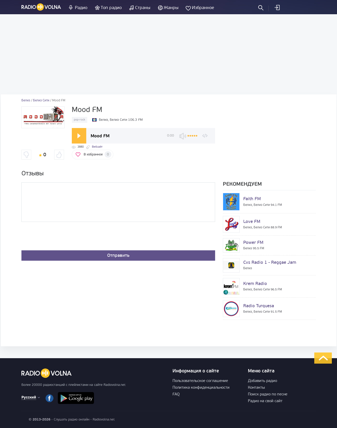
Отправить (118, 255)
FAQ (176, 394)
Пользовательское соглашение (200, 381)
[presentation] (60, 238)
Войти (276, 7)
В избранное (97, 154)
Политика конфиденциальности (201, 388)
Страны (142, 8)
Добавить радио (262, 381)
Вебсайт (97, 147)
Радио (81, 8)
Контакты (256, 388)
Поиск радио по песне (267, 394)
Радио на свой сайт (265, 401)
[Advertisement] (169, 54)
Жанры (171, 8)
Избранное (203, 8)
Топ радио (111, 8)
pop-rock (79, 119)
